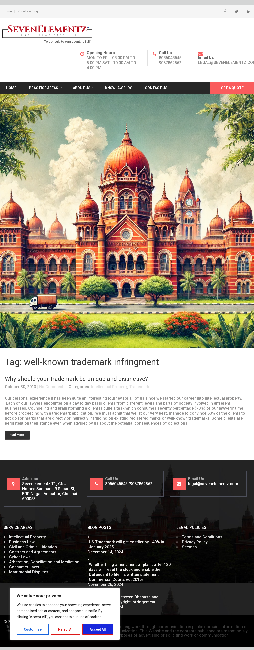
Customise (33, 629)
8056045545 (170, 57)
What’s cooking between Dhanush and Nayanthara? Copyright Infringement (123, 599)
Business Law (22, 542)
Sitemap (189, 547)
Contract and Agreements (32, 552)
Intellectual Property (109, 386)
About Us (81, 88)
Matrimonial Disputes (28, 572)
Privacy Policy (195, 542)
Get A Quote (232, 88)
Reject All (65, 629)
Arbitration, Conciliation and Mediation (44, 562)
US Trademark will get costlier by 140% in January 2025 (126, 544)
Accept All (98, 629)
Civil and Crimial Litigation (33, 547)
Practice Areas (43, 88)
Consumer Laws (24, 567)
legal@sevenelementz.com (213, 483)
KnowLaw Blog (28, 11)
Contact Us (156, 88)
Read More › (17, 435)
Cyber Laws (20, 557)
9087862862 (170, 62)
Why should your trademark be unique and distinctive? (76, 379)
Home (8, 11)
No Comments (52, 386)
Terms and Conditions (202, 537)
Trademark (139, 386)
